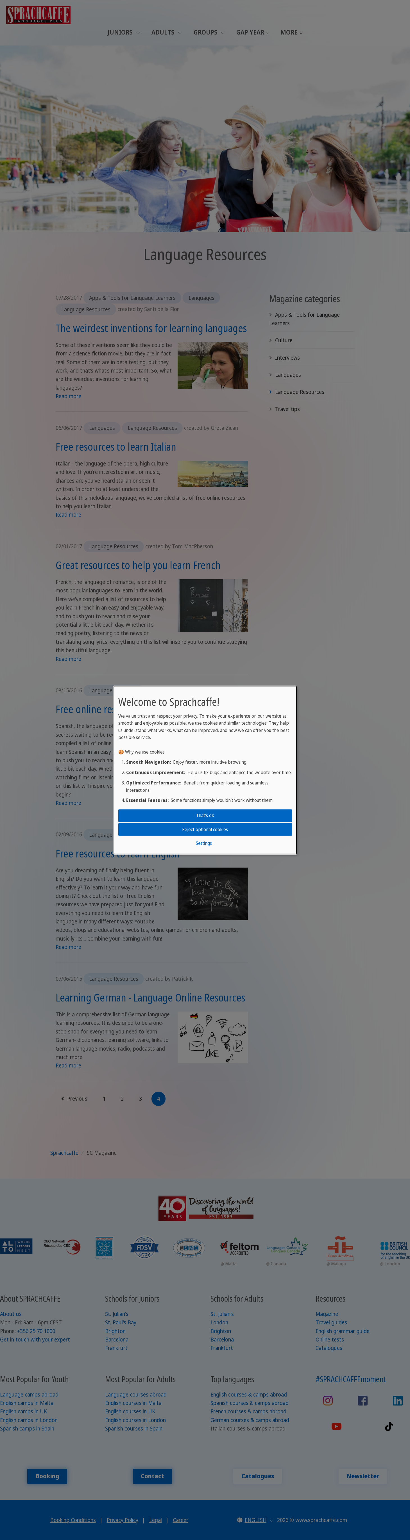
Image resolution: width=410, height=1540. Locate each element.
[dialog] (205, 770)
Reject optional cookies (205, 829)
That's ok (205, 815)
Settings (204, 843)
